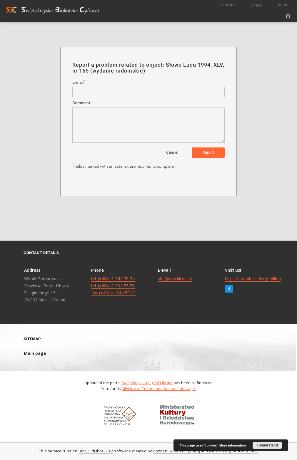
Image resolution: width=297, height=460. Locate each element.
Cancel (172, 152)
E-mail (78, 82)
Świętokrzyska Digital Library (147, 382)
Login (282, 5)
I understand (267, 445)
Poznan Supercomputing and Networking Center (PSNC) (205, 451)
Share (256, 5)
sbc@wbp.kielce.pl (175, 278)
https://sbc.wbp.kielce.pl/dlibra (253, 278)
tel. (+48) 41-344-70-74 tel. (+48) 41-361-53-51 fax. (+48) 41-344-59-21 (113, 286)
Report (208, 152)
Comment (82, 102)
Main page (35, 353)
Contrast (228, 5)
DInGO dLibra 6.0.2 (96, 451)
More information (232, 445)
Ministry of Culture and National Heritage (159, 388)
